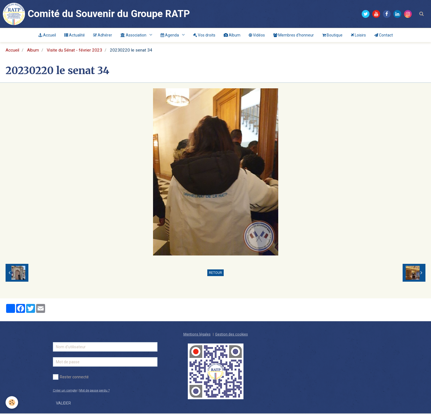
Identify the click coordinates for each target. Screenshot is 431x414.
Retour (215, 273)
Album (232, 35)
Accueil (47, 35)
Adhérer (102, 35)
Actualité (74, 35)
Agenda (170, 35)
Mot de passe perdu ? (94, 391)
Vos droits (204, 35)
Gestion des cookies (231, 335)
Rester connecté (71, 377)
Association (133, 35)
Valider (63, 403)
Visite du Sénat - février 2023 (74, 50)
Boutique (332, 35)
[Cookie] (12, 402)
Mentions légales (197, 335)
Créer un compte (65, 391)
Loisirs (358, 35)
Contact (383, 35)
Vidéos (257, 35)
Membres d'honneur (293, 35)
